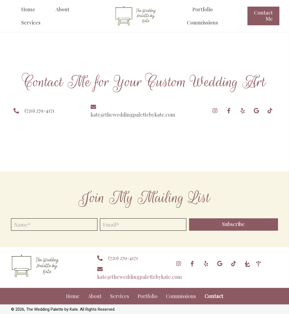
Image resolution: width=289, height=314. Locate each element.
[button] (214, 110)
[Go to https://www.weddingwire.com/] (258, 264)
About (95, 296)
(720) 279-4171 (39, 110)
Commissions (181, 296)
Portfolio (147, 296)
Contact (214, 296)
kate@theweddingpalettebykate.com (133, 114)
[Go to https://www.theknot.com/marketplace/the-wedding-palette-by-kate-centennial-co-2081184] (247, 264)
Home (73, 296)
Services (119, 296)
